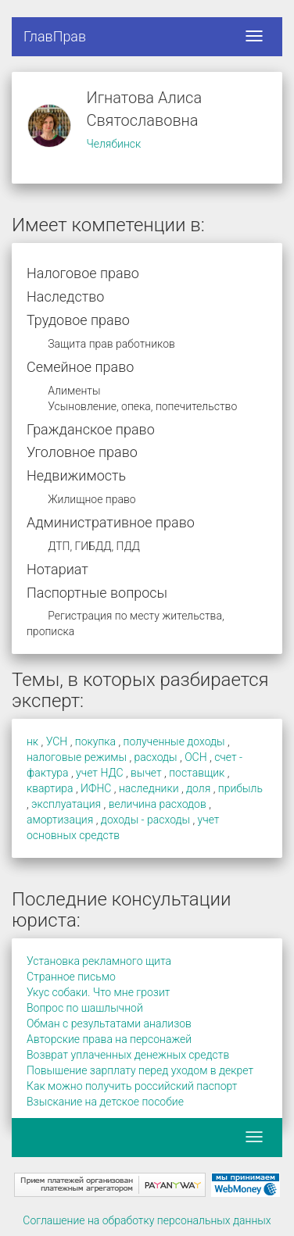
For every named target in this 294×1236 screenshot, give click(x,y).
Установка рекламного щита (99, 961)
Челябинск (113, 144)
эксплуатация (66, 804)
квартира (50, 788)
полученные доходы (174, 741)
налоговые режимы (77, 757)
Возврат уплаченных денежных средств (128, 1054)
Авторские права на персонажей (109, 1039)
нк (32, 741)
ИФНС (96, 788)
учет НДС (99, 772)
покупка (95, 741)
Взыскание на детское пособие (105, 1101)
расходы (155, 757)
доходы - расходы (145, 819)
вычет (146, 772)
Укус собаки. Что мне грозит (98, 992)
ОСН (195, 757)
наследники (149, 788)
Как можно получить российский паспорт (132, 1086)
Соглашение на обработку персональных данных (147, 1220)
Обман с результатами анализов (109, 1023)
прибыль (240, 788)
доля (198, 788)
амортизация (60, 819)
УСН (57, 741)
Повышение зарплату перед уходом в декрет (140, 1070)
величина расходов (157, 804)
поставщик (196, 772)
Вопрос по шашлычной (85, 1008)
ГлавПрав (54, 36)
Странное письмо (71, 976)
